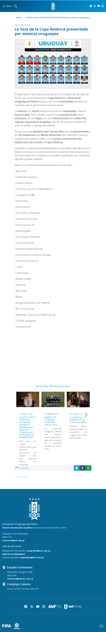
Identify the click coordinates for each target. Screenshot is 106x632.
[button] (86, 414)
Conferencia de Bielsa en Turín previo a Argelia (78, 420)
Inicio (18, 17)
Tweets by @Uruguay (21, 477)
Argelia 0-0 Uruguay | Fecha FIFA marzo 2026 (51, 421)
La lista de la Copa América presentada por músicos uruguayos (57, 17)
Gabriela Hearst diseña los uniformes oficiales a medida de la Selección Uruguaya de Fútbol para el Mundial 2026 (27, 427)
